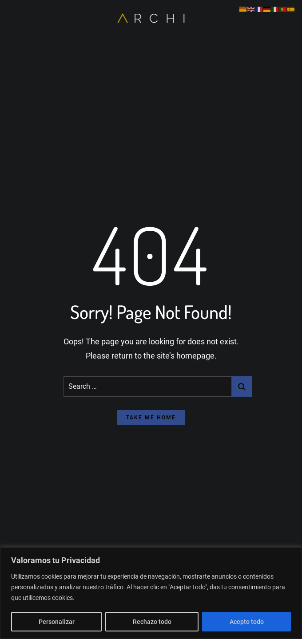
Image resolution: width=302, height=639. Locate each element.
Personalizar (57, 621)
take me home (151, 417)
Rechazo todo (152, 621)
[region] (151, 593)
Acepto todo (247, 621)
